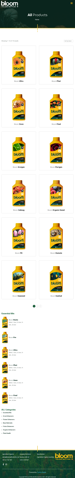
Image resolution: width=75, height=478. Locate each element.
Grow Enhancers (8, 416)
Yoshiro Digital (41, 472)
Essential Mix (7, 412)
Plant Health (7, 433)
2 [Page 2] (37, 306)
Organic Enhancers (9, 430)
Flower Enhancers (9, 419)
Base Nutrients (7, 423)
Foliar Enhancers (8, 426)
